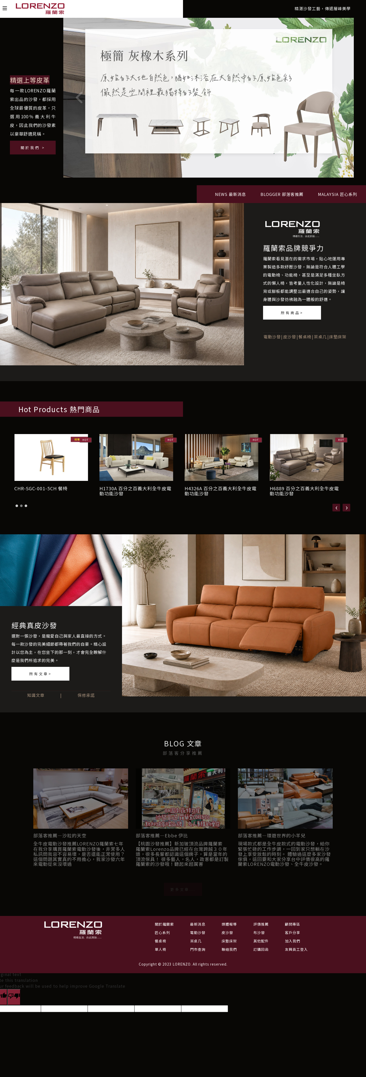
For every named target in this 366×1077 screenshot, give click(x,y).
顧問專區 (292, 924)
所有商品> (292, 316)
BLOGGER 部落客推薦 (282, 197)
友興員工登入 (296, 949)
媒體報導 (229, 924)
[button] (17, 509)
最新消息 (197, 924)
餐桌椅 (304, 340)
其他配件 (261, 940)
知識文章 (35, 695)
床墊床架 (337, 340)
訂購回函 (261, 949)
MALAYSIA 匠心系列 (337, 197)
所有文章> (40, 673)
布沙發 (259, 932)
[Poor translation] (14, 997)
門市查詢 (197, 949)
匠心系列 (162, 932)
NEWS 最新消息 (230, 197)
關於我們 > (33, 147)
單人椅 (160, 949)
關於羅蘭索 (164, 924)
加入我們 (292, 940)
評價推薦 (261, 924)
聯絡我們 (229, 949)
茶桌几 (320, 340)
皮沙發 (289, 340)
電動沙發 (272, 340)
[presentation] (336, 511)
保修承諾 (86, 695)
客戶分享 (292, 932)
